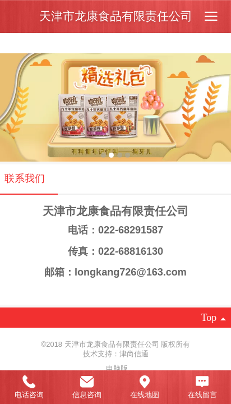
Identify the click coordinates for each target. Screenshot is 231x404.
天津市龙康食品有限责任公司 (115, 16)
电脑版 (117, 368)
